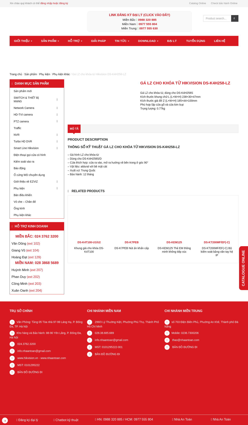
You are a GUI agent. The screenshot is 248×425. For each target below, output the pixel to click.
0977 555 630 (148, 28)
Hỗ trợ (75, 40)
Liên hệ (219, 40)
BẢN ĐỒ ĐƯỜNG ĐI (29, 372)
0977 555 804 (148, 24)
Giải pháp (98, 40)
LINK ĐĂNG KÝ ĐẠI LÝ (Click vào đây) (139, 15)
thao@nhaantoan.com (185, 340)
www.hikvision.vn (27, 358)
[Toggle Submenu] (57, 99)
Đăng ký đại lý (27, 420)
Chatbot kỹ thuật (66, 420)
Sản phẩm (50, 40)
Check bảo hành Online (224, 3)
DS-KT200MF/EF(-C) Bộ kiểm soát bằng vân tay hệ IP (217, 252)
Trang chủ (16, 74)
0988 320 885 (147, 19)
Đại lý (172, 40)
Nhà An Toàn (183, 419)
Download (148, 40)
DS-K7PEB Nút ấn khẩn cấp (131, 248)
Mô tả (74, 128)
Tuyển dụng (195, 40)
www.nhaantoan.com (53, 358)
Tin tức (122, 40)
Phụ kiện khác (61, 74)
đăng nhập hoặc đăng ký (54, 3)
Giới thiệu (23, 40)
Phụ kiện (44, 74)
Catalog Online (197, 3)
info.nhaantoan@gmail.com (34, 351)
